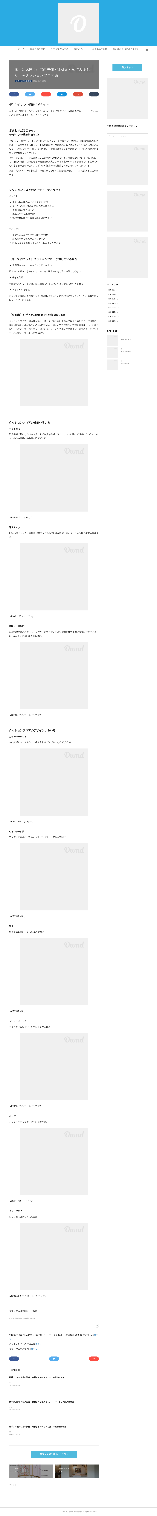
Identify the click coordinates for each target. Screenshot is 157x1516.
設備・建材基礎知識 (23, 81)
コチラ (38, 1344)
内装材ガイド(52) (30, 1318)
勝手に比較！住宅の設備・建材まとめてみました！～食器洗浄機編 (37, 1427)
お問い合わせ (80, 49)
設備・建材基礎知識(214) (17, 1318)
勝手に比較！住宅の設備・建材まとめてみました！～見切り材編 (36, 1377)
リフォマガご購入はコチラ (53, 1454)
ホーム (21, 49)
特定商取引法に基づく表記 (126, 49)
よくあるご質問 (99, 49)
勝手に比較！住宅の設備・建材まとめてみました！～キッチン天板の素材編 (41, 1402)
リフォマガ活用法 (59, 49)
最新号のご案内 (37, 49)
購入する (126, 67)
